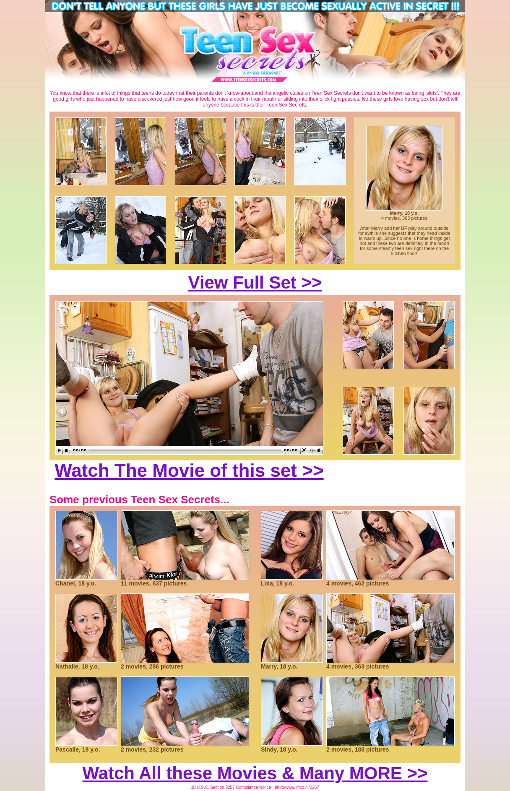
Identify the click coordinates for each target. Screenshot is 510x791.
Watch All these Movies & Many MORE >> (254, 773)
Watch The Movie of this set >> (189, 470)
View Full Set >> (255, 282)
